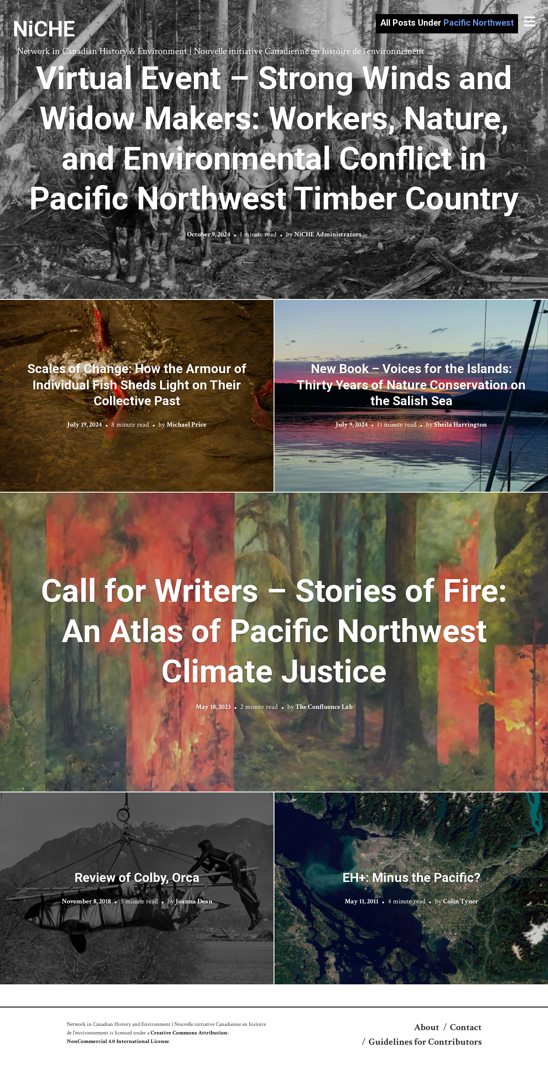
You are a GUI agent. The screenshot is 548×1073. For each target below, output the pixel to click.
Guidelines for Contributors (425, 1042)
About (426, 1027)
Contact (466, 1027)
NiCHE (44, 29)
